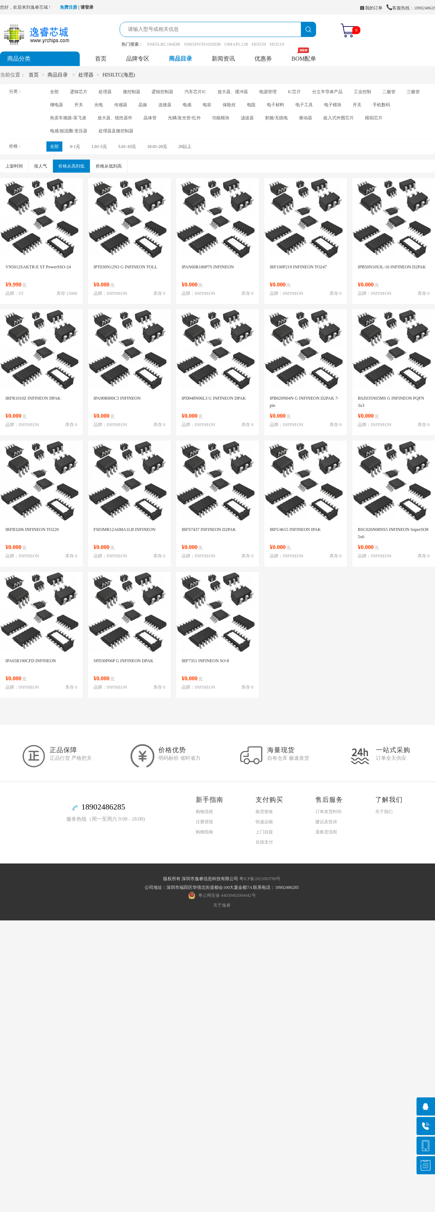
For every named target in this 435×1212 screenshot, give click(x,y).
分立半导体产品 (327, 91)
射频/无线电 (276, 117)
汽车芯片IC (195, 91)
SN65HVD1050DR (202, 44)
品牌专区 (137, 58)
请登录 (87, 7)
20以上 (184, 146)
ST (21, 293)
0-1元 (75, 146)
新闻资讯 (223, 58)
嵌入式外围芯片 (338, 117)
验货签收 (264, 811)
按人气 (40, 166)
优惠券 (263, 58)
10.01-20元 (157, 146)
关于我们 (384, 811)
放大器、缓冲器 (233, 91)
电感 (187, 104)
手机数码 (381, 104)
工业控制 (362, 91)
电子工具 (304, 104)
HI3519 (277, 44)
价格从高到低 (71, 166)
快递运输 (264, 821)
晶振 (142, 104)
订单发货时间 (328, 811)
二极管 (388, 91)
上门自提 (264, 831)
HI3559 (259, 44)
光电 (98, 104)
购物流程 (204, 811)
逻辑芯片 (78, 91)
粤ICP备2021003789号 (260, 878)
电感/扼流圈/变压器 (68, 130)
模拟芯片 (373, 117)
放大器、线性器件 (115, 117)
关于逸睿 (222, 905)
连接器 (164, 104)
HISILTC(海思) (119, 75)
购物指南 (204, 831)
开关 (78, 104)
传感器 (120, 104)
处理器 (86, 75)
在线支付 (264, 842)
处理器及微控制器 (116, 130)
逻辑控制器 (162, 91)
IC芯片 (294, 91)
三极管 (413, 91)
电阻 (251, 104)
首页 (101, 58)
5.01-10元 (127, 146)
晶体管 (150, 117)
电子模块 (332, 104)
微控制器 (131, 91)
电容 (207, 104)
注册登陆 (204, 821)
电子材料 (275, 104)
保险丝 (229, 104)
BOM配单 (303, 58)
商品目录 (180, 58)
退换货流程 (326, 831)
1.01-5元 (99, 146)
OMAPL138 (236, 44)
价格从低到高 (109, 166)
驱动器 (305, 117)
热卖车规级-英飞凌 (68, 117)
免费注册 (68, 7)
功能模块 (220, 117)
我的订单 (371, 8)
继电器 (56, 104)
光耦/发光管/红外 (184, 117)
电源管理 (268, 91)
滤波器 (247, 117)
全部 (54, 91)
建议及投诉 (326, 821)
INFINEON (117, 293)
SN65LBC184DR (163, 44)
